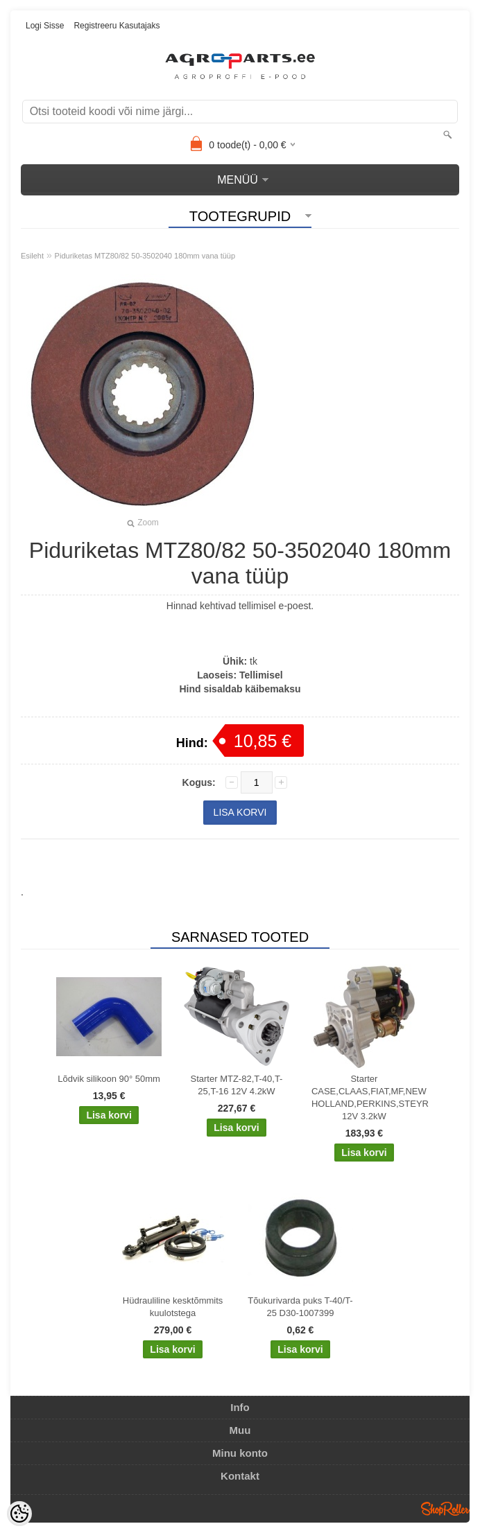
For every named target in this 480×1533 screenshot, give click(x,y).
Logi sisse (45, 25)
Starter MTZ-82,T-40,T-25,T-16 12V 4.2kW (237, 1085)
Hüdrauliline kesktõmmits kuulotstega (173, 1306)
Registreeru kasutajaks (117, 25)
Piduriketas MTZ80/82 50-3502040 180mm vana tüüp (145, 256)
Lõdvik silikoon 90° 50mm (109, 1079)
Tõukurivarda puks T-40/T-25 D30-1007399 (300, 1306)
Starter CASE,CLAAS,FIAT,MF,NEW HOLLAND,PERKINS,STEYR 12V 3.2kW (366, 1097)
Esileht (32, 256)
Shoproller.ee (445, 1509)
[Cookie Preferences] (19, 1513)
